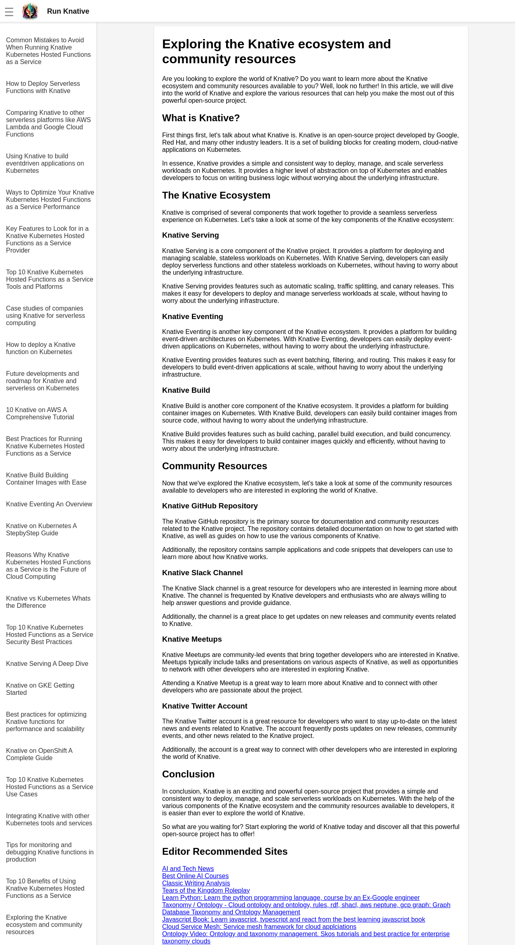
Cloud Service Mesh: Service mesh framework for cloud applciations (259, 926)
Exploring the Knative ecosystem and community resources (44, 924)
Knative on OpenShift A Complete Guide (39, 754)
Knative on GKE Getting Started (40, 689)
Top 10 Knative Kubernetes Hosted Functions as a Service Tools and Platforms (49, 279)
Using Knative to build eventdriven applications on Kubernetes (45, 163)
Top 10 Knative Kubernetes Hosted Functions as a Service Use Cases (49, 787)
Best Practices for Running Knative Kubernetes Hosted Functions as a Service (45, 446)
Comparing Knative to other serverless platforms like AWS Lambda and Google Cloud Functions (48, 123)
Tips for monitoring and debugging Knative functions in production (50, 852)
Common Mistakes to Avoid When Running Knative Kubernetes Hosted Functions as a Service (48, 51)
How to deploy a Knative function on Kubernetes (41, 348)
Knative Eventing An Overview (49, 504)
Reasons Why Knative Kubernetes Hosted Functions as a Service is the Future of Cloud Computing (48, 565)
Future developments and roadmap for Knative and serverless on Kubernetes (42, 381)
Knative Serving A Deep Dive (47, 663)
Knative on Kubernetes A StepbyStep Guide (41, 529)
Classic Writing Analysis (196, 883)
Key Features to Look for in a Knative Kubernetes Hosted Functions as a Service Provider (47, 239)
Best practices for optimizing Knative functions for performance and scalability (46, 721)
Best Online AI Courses (195, 875)
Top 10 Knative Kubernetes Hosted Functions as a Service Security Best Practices (49, 634)
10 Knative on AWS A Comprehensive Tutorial (40, 413)
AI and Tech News (188, 868)
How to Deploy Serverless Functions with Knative (43, 87)
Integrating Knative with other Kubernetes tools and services (49, 819)
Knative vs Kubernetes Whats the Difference (48, 602)
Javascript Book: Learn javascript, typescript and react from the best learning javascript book (293, 919)
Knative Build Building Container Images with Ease (46, 479)
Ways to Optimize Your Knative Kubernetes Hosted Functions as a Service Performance (50, 199)
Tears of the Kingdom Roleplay (206, 890)
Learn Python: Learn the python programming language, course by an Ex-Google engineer (291, 897)
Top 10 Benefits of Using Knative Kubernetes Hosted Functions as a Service (45, 888)
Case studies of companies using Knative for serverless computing (45, 315)
